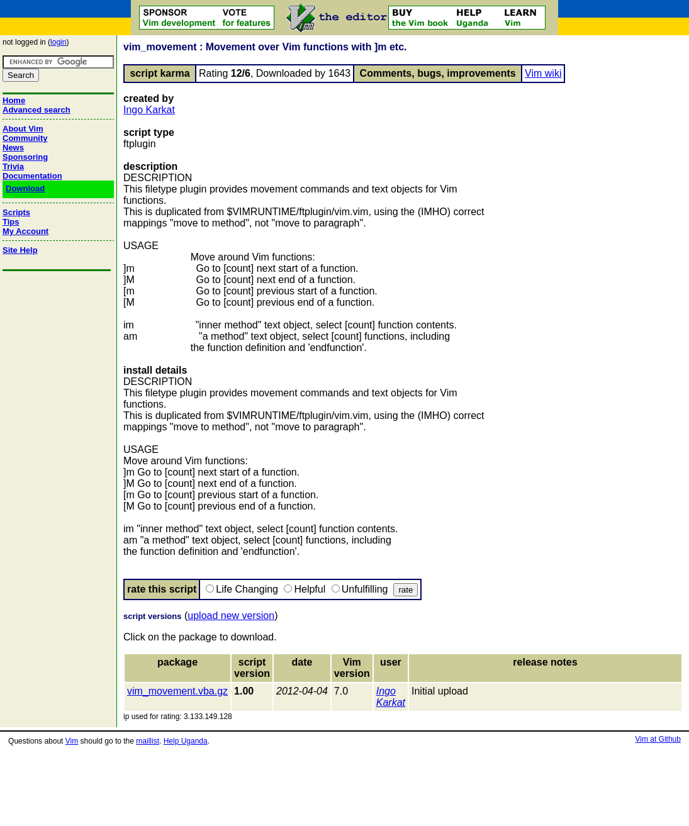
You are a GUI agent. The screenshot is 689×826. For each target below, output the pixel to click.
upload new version (231, 615)
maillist (147, 741)
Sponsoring (25, 157)
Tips (11, 221)
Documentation (32, 176)
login (58, 42)
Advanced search (36, 109)
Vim (71, 741)
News (13, 147)
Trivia (13, 166)
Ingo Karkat (149, 109)
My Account (25, 231)
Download (25, 188)
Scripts (16, 212)
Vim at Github (657, 739)
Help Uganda (186, 741)
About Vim (23, 128)
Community (25, 138)
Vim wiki (543, 73)
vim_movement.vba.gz (177, 691)
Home (14, 100)
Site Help (20, 250)
